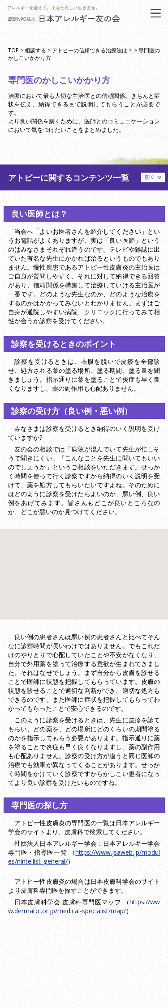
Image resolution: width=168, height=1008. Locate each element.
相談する (35, 50)
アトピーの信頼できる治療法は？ (92, 50)
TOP (13, 50)
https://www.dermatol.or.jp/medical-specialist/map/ (84, 906)
